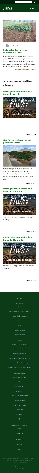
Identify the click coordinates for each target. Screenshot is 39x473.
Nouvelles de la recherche (19, 396)
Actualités (19, 439)
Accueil (19, 298)
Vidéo (19, 419)
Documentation (19, 374)
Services (19, 341)
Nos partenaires (19, 330)
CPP (19, 321)
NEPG (19, 325)
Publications (19, 433)
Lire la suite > (31, 134)
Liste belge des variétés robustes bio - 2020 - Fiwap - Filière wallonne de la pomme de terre (7, 8)
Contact (19, 449)
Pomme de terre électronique (19, 363)
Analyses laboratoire (19, 349)
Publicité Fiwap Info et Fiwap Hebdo (19, 367)
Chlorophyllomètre (19, 353)
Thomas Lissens (19, 468)
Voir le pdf (14, 46)
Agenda (19, 444)
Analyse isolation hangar (19, 344)
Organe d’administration (19, 316)
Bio (19, 382)
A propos (19, 303)
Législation (19, 391)
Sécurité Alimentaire (19, 405)
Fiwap (19, 307)
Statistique (19, 410)
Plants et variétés (19, 400)
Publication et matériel (19, 425)
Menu (32, 8)
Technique (19, 414)
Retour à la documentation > (25, 69)
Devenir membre (19, 335)
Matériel (19, 428)
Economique (19, 386)
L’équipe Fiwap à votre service (19, 311)
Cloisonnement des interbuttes (19, 358)
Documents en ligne (19, 377)
